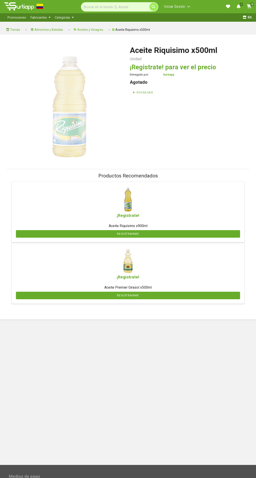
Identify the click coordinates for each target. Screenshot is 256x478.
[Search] (119, 7)
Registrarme (128, 233)
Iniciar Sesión (174, 6)
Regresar (143, 92)
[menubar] (96, 17)
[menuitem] (16, 17)
